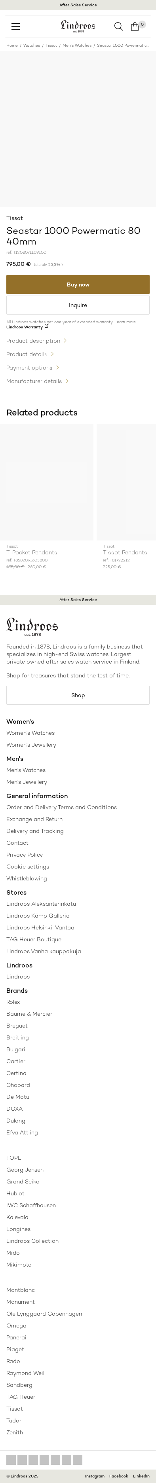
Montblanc (20, 1289)
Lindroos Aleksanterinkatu (41, 903)
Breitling (17, 1037)
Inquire (78, 305)
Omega (16, 1325)
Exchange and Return (34, 819)
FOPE (13, 1157)
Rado (13, 1361)
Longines (18, 1229)
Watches (31, 45)
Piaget (15, 1349)
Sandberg (19, 1384)
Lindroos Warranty (24, 327)
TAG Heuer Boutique (33, 939)
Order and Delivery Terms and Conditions (61, 807)
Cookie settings (27, 866)
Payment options (29, 367)
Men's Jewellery (26, 781)
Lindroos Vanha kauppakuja (43, 951)
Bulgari (15, 1049)
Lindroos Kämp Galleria (38, 915)
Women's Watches (30, 732)
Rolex (13, 1001)
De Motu (17, 1096)
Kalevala (17, 1217)
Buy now (78, 284)
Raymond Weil (25, 1373)
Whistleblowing (26, 878)
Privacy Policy (24, 854)
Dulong (15, 1120)
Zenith (14, 1432)
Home (12, 45)
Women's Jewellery (31, 744)
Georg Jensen (25, 1169)
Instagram (95, 1476)
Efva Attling (22, 1132)
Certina (16, 1073)
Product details (27, 354)
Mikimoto (19, 1264)
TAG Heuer (20, 1396)
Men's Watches (77, 45)
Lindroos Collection (32, 1240)
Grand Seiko (23, 1181)
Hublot (15, 1193)
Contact (17, 842)
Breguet (17, 1025)
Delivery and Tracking (35, 830)
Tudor (13, 1420)
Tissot (51, 45)
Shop (78, 695)
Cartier (15, 1061)
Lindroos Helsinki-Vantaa (40, 927)
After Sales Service (78, 5)
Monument (20, 1301)
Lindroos (18, 976)
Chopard (18, 1085)
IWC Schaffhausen (31, 1205)
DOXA (14, 1108)
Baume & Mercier (29, 1013)
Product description (33, 340)
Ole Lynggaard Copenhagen (44, 1313)
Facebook (118, 1476)
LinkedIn (141, 1476)
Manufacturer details (34, 381)
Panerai (16, 1337)
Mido (13, 1252)
